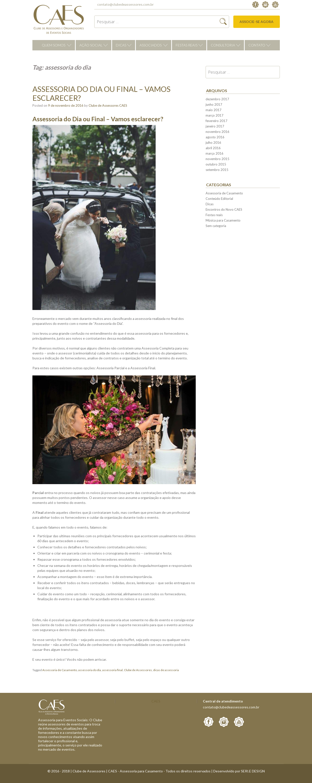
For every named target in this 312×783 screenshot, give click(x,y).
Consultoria (223, 45)
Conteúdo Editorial (219, 199)
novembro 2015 (217, 159)
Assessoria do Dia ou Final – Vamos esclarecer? (101, 93)
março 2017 (214, 115)
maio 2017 (213, 110)
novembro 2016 (217, 132)
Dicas (121, 45)
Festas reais (186, 45)
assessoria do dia (89, 670)
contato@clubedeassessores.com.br (125, 4)
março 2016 (214, 153)
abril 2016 (213, 148)
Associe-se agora (256, 22)
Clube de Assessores (138, 670)
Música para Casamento (223, 220)
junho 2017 (214, 104)
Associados (151, 45)
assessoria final (112, 670)
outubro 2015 (216, 164)
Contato (256, 45)
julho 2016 (213, 142)
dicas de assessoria (166, 670)
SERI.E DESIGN (253, 771)
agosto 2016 (215, 137)
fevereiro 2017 (216, 121)
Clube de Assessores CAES (108, 105)
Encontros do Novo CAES (224, 209)
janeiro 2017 (215, 126)
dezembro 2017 (217, 99)
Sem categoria (216, 226)
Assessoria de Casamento (59, 670)
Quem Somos (53, 45)
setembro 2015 (217, 170)
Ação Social (90, 45)
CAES (155, 701)
